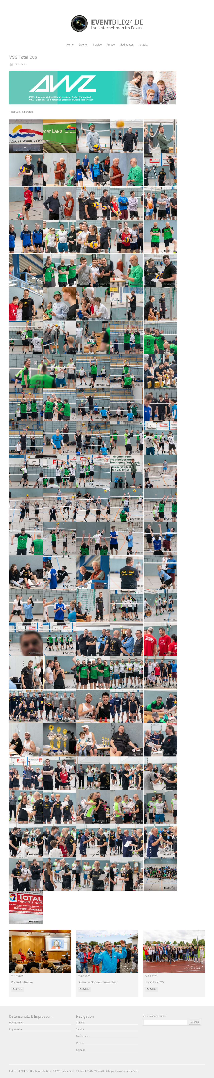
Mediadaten (82, 1036)
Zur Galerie (17, 989)
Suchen (194, 1021)
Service (80, 1029)
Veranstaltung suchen (155, 1016)
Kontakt (80, 1049)
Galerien (80, 1022)
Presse (80, 1043)
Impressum (15, 1029)
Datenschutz (16, 1022)
